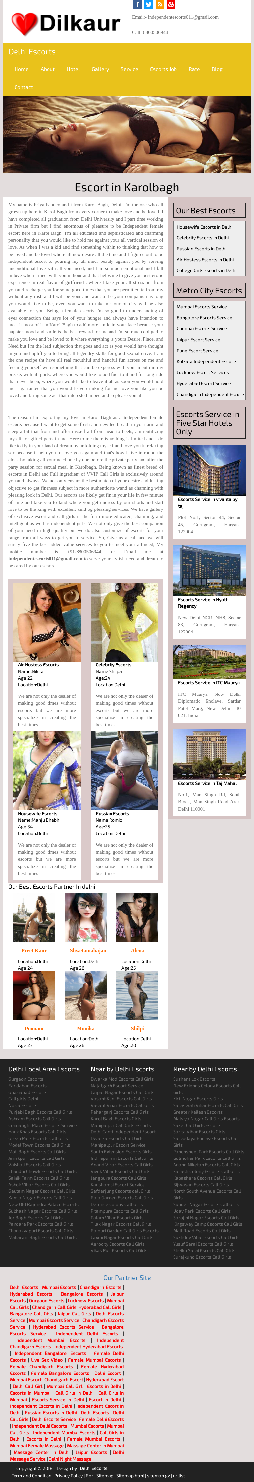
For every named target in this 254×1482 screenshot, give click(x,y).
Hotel (73, 69)
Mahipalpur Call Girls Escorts (121, 1125)
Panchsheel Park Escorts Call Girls (208, 1151)
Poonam (34, 1028)
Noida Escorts (22, 1105)
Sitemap (104, 1475)
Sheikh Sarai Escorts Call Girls (204, 1250)
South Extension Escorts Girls (121, 1151)
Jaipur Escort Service (198, 339)
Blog (217, 69)
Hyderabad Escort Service (204, 383)
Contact (24, 87)
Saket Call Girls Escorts (197, 1125)
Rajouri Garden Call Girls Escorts (125, 1230)
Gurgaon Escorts (25, 1079)
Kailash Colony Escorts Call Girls (206, 1171)
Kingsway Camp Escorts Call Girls (207, 1224)
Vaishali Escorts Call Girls (34, 1164)
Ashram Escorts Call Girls (34, 1118)
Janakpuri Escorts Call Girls (36, 1158)
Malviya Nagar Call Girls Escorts (206, 1118)
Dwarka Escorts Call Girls (117, 1138)
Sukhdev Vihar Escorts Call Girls (206, 1237)
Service (129, 69)
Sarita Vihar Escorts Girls (199, 1131)
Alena (137, 950)
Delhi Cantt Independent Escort (123, 1131)
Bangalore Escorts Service (204, 317)
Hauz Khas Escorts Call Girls (37, 1131)
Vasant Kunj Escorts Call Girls (121, 1098)
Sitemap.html (130, 1475)
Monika (85, 1028)
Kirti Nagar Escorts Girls (198, 1098)
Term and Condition (31, 1475)
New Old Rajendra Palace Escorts (43, 1204)
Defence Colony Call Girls (117, 1204)
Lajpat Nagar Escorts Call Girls (122, 1092)
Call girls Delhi (23, 1098)
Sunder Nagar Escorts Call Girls (206, 1204)
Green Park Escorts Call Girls (38, 1138)
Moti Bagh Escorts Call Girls (37, 1151)
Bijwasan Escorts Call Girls (201, 1184)
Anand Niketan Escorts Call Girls (206, 1164)
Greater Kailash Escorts (198, 1112)
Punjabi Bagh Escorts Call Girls (40, 1112)
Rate (194, 69)
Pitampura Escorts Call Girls (120, 1211)
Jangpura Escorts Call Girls (118, 1178)
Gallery (100, 69)
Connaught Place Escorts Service (42, 1125)
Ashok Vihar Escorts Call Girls (39, 1184)
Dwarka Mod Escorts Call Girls (122, 1079)
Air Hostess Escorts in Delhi (205, 259)
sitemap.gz (158, 1475)
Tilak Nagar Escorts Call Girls (121, 1224)
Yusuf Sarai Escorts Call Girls (203, 1244)
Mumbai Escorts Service (202, 306)
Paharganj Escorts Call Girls (120, 1112)
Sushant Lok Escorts (194, 1079)
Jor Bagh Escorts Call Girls (35, 1217)
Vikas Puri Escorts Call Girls (119, 1250)
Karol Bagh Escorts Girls (116, 1118)
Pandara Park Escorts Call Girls (40, 1224)
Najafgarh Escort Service (117, 1085)
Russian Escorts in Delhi (201, 248)
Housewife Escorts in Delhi (204, 227)
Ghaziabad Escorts (27, 1092)
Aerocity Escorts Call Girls (117, 1244)
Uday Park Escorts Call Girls (202, 1211)
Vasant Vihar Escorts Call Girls (122, 1105)
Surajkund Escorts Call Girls (202, 1257)
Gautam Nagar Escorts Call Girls (41, 1191)
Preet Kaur (34, 950)
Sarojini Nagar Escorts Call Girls (206, 1217)
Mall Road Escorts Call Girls (202, 1230)
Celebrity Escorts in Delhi (203, 237)
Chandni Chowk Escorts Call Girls (42, 1171)
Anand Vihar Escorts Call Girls (122, 1164)
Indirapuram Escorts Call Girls (122, 1158)
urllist (179, 1475)
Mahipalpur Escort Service (118, 1145)
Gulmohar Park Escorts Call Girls (207, 1158)
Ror (89, 1475)
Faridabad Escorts (27, 1085)
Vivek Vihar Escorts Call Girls (120, 1171)
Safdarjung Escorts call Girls (120, 1191)
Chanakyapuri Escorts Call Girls (40, 1230)
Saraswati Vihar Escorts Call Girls (208, 1105)
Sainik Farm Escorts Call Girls (38, 1178)
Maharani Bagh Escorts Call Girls (42, 1237)
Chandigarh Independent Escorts (211, 394)
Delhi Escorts (32, 51)
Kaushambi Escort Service (118, 1184)
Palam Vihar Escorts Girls (117, 1217)
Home (22, 69)
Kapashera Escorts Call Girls (202, 1178)
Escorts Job (163, 69)
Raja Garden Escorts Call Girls (122, 1197)
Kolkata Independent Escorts (207, 361)
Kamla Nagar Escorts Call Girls (40, 1197)
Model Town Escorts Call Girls (39, 1145)
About (48, 69)
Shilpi (137, 1028)
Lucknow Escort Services (203, 372)
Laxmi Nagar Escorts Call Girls (122, 1237)
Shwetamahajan (88, 950)
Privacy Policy (68, 1475)
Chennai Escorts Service (202, 328)
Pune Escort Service (197, 350)
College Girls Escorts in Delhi (206, 270)
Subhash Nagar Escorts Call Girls (42, 1211)
